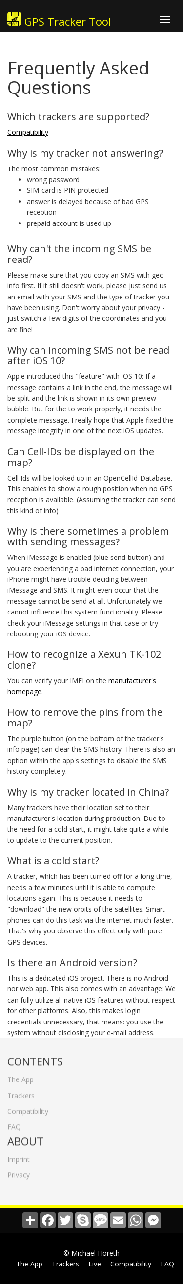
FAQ (14, 1124)
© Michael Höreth (91, 1253)
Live (94, 1263)
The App (20, 1077)
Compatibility (27, 132)
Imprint (18, 1156)
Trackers (21, 1093)
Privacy (18, 1172)
